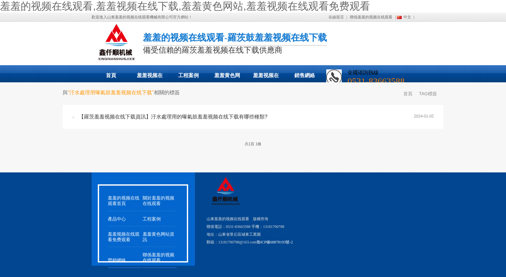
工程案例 (188, 75)
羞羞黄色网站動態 (227, 77)
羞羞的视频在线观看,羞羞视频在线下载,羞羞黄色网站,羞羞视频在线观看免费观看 (185, 6)
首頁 (111, 75)
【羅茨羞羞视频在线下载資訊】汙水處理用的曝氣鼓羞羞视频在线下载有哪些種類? (173, 116)
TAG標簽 (428, 93)
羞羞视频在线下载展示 (150, 77)
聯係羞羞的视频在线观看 (371, 17)
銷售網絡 (304, 75)
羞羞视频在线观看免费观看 (266, 77)
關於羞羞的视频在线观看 (158, 201)
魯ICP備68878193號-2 (275, 242)
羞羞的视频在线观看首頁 (123, 201)
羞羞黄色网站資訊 (158, 237)
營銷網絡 (117, 260)
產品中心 (117, 219)
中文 (407, 17)
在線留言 (336, 17)
